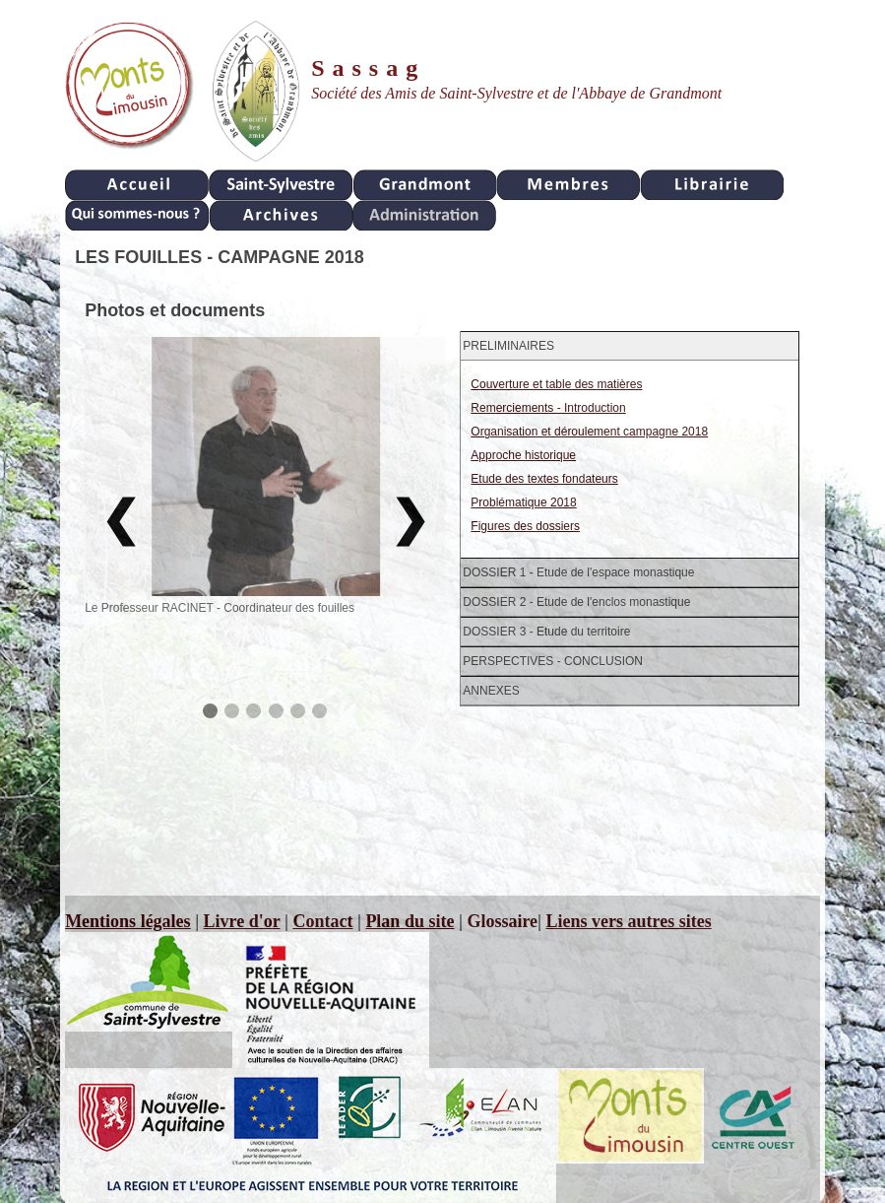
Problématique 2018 (523, 502)
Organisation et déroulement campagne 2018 (589, 431)
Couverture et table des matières (556, 384)
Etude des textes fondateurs (544, 479)
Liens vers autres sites (629, 921)
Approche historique (523, 455)
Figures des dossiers (525, 526)
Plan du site (409, 921)
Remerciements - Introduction (548, 408)
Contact (322, 921)
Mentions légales (128, 921)
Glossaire (502, 921)
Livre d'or (242, 921)
